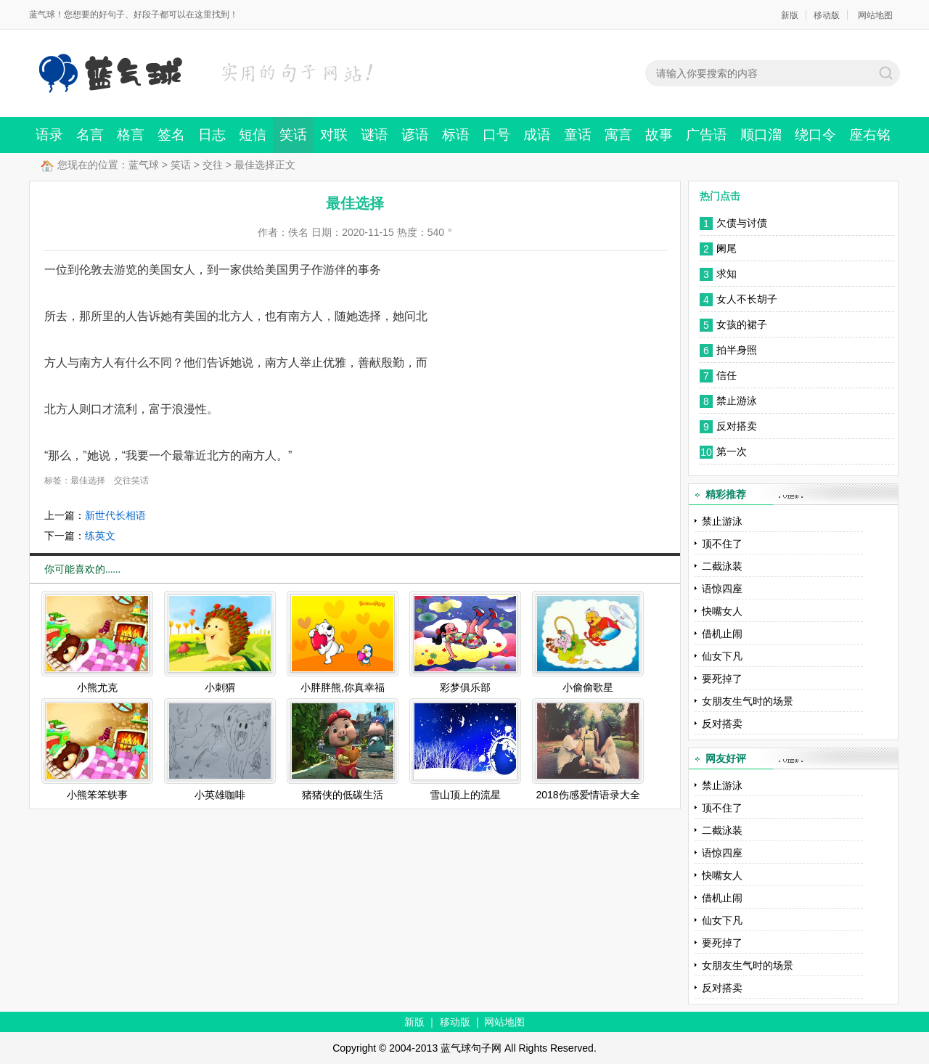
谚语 (415, 134)
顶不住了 (722, 543)
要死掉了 (722, 678)
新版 (789, 15)
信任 (726, 375)
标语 (456, 134)
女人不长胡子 (746, 299)
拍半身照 (736, 350)
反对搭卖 (736, 426)
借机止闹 (722, 633)
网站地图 (875, 15)
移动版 (827, 15)
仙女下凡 (722, 656)
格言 (130, 134)
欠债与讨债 (741, 223)
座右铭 (870, 134)
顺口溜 (761, 134)
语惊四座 (722, 588)
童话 (578, 134)
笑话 (293, 134)
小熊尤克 (97, 687)
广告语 (706, 134)
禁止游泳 (736, 400)
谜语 (374, 134)
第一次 (731, 451)
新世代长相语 (115, 515)
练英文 (100, 535)
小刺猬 (220, 687)
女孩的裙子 (743, 324)
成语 (537, 134)
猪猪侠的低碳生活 (342, 795)
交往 (212, 165)
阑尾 (726, 248)
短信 (252, 134)
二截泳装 (722, 566)
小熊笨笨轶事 (97, 795)
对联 (334, 134)
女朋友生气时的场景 (747, 701)
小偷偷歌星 (587, 687)
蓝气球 (143, 165)
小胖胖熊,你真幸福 (342, 687)
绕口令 (815, 134)
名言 (90, 134)
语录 (49, 134)
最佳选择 (87, 480)
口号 (496, 134)
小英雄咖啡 (220, 795)
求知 (728, 273)
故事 (659, 134)
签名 (171, 134)
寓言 (618, 134)
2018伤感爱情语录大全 (587, 795)
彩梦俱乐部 (465, 687)
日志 (212, 134)
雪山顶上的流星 (465, 795)
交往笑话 (131, 480)
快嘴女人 (722, 611)
